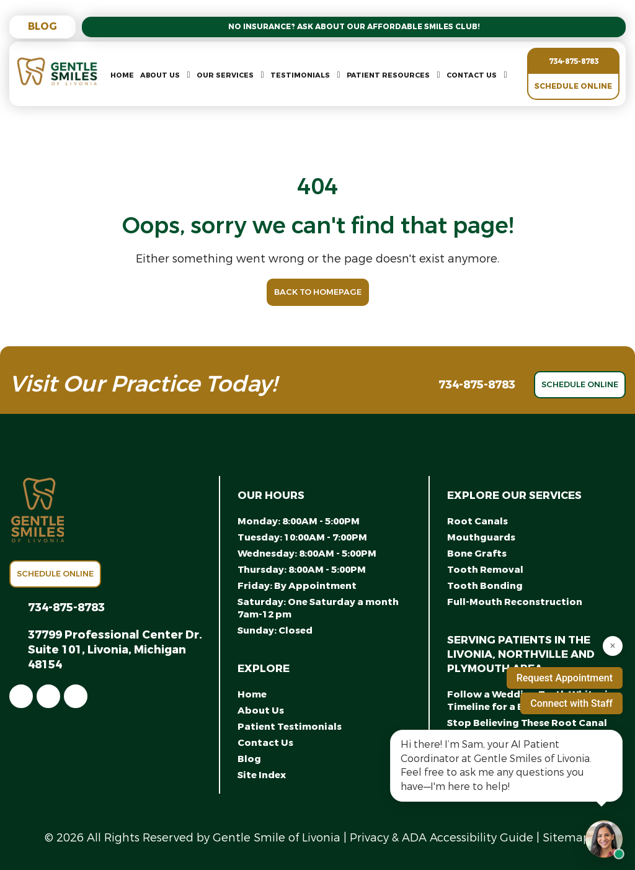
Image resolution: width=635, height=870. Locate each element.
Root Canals (477, 521)
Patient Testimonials (290, 726)
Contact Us (471, 75)
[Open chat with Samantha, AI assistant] (604, 839)
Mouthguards (481, 537)
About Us (160, 75)
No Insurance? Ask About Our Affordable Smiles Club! (354, 27)
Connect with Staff (571, 703)
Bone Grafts (477, 553)
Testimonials (300, 75)
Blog (42, 26)
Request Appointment (565, 678)
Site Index (262, 775)
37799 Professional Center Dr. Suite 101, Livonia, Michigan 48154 (115, 649)
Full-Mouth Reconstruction (514, 602)
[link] (21, 696)
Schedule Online (573, 86)
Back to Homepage (318, 292)
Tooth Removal (485, 569)
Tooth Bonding (485, 586)
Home (122, 75)
